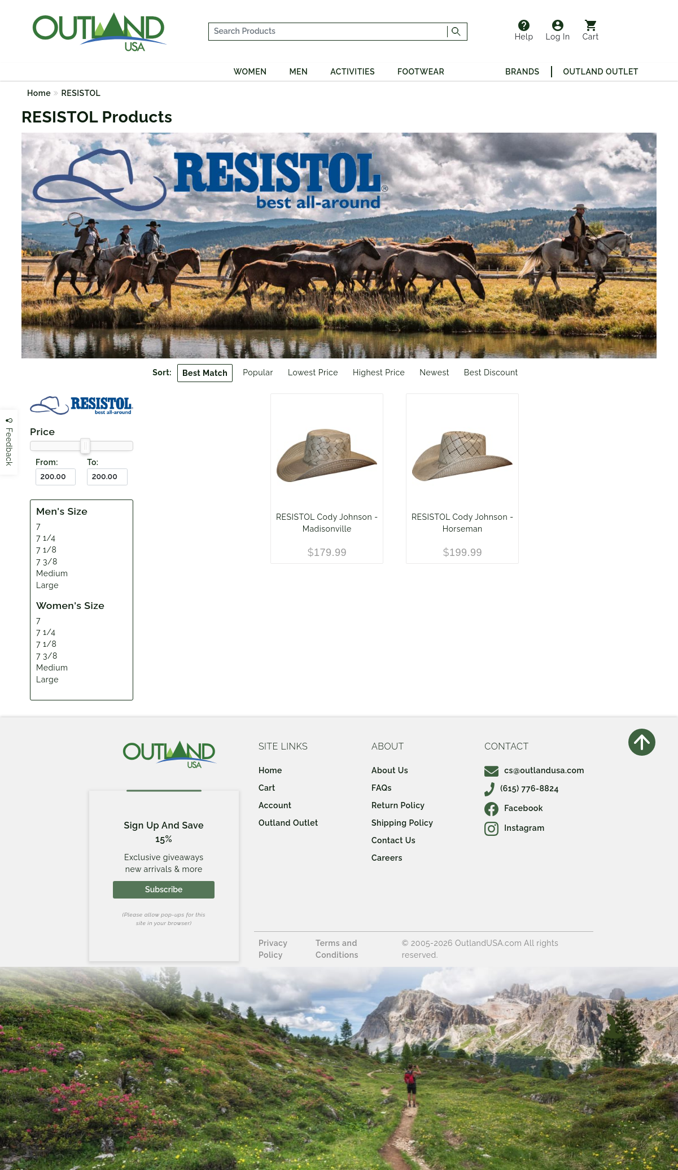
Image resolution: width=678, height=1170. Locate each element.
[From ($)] (56, 477)
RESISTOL (81, 93)
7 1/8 (46, 549)
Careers (387, 857)
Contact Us (393, 840)
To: (92, 462)
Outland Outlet (600, 71)
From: (47, 462)
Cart (591, 30)
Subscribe (163, 889)
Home (39, 93)
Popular (258, 372)
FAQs (381, 787)
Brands (522, 71)
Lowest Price (313, 372)
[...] (328, 31)
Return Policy (398, 805)
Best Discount (491, 372)
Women (250, 71)
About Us (389, 770)
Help (524, 30)
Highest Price (379, 372)
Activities (352, 71)
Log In (558, 30)
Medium (52, 573)
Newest (434, 372)
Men (298, 71)
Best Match (205, 373)
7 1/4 (45, 537)
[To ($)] (107, 477)
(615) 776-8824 (521, 788)
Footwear (420, 71)
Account (275, 805)
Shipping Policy (402, 822)
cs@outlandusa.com (534, 770)
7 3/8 (47, 561)
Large (47, 585)
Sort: (162, 372)
